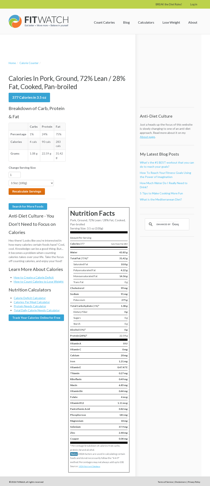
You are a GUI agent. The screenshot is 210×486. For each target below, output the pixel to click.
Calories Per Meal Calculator (32, 302)
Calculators (146, 22)
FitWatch (38, 21)
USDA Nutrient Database (89, 466)
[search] (167, 224)
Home (12, 63)
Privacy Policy (194, 482)
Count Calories (104, 22)
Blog (126, 22)
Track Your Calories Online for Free (36, 317)
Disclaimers (180, 482)
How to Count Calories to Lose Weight (39, 281)
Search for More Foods (27, 206)
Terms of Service (165, 482)
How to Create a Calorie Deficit (34, 277)
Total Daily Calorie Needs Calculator (37, 310)
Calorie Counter (29, 63)
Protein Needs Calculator (30, 306)
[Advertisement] (57, 43)
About (192, 22)
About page (147, 137)
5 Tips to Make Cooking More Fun (161, 193)
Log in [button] (193, 4)
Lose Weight (171, 22)
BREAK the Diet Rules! (169, 4)
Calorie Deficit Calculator (30, 298)
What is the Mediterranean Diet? (161, 199)
